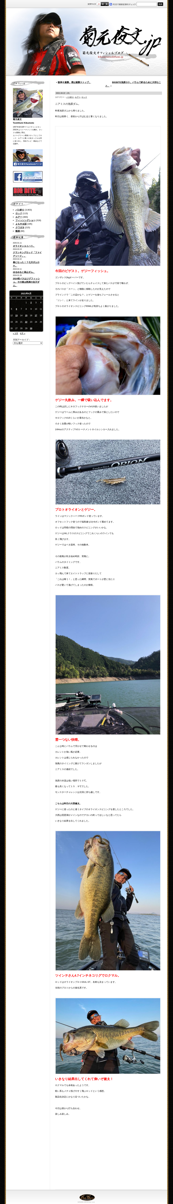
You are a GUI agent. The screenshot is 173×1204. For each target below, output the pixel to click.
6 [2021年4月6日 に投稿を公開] (16, 309)
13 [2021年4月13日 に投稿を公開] (16, 315)
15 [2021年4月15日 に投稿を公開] (26, 315)
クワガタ (19, 227)
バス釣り (19, 210)
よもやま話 (21, 224)
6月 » (22, 333)
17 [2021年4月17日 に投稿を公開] (36, 315)
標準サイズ (99, 4)
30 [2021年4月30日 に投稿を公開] (31, 328)
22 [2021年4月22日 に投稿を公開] (26, 322)
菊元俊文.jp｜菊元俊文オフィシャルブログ (86, 42)
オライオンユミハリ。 (24, 246)
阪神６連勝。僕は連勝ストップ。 (74, 82)
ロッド (18, 213)
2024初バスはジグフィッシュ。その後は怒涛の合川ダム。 (26, 282)
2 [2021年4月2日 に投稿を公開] (31, 302)
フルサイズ (107, 4)
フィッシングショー (25, 220)
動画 (17, 231)
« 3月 (15, 333)
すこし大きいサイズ (103, 4)
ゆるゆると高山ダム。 (24, 272)
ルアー (18, 217)
